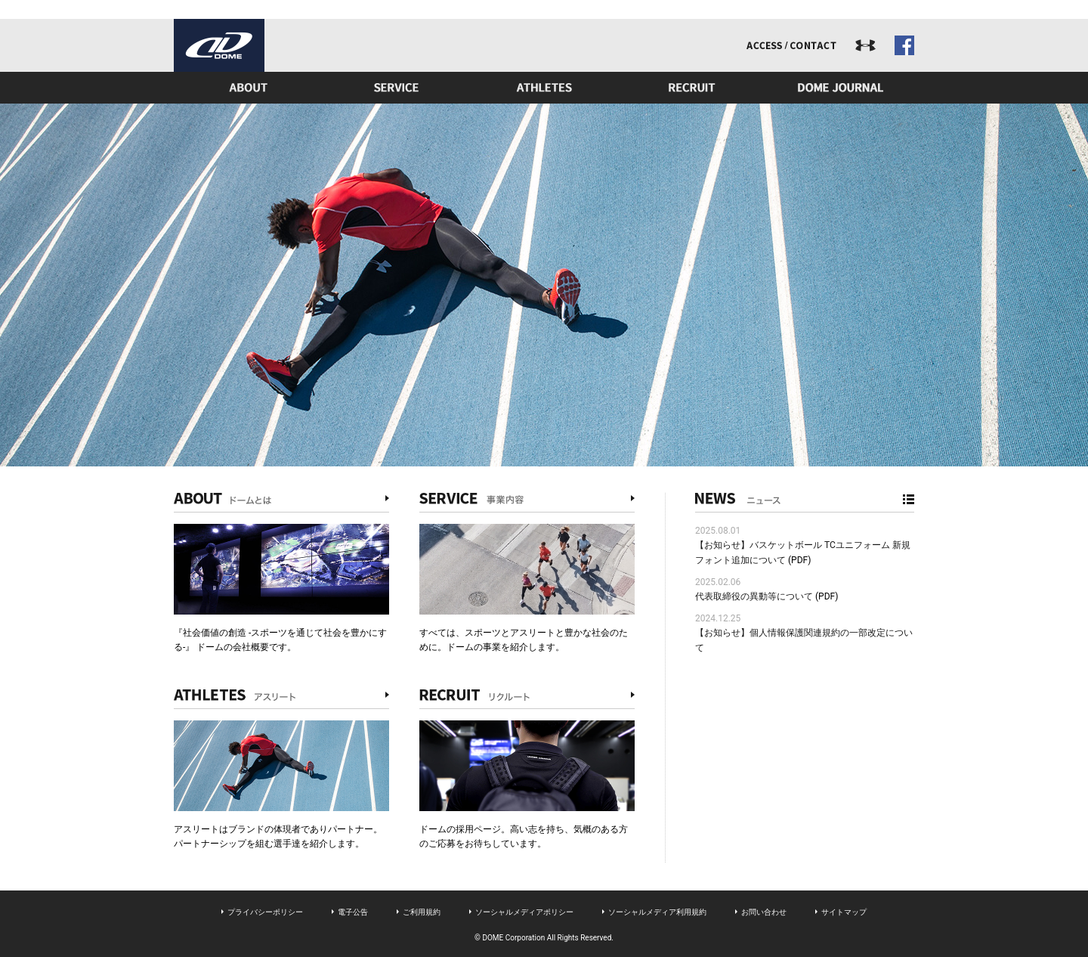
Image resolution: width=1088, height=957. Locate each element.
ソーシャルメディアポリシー (524, 912)
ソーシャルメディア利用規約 (657, 912)
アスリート (544, 88)
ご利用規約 (421, 912)
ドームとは (248, 88)
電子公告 (353, 912)
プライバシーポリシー (265, 912)
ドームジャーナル (840, 88)
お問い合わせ (764, 912)
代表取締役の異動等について (754, 596)
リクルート (692, 88)
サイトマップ (844, 912)
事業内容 (396, 88)
